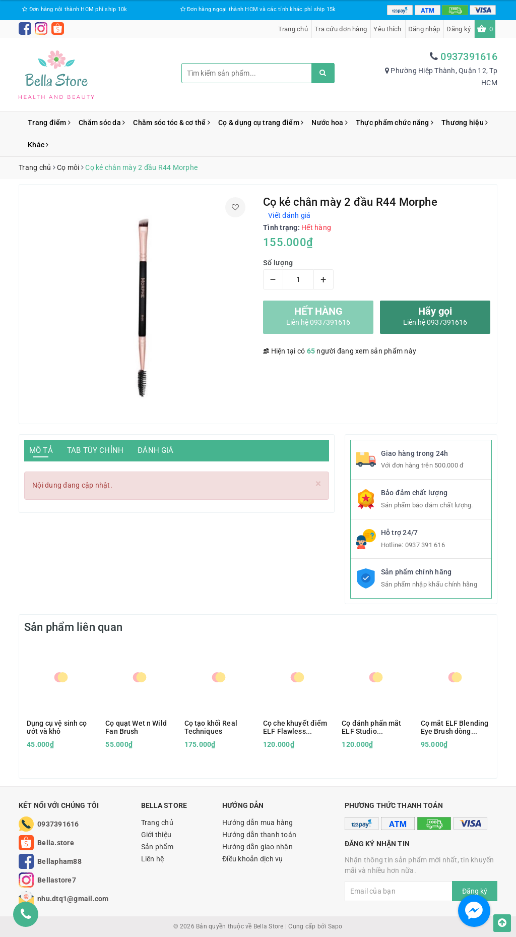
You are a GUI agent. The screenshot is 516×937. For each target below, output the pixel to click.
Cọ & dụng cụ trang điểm (260, 123)
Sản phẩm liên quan (73, 627)
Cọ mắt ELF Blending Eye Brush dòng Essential (455, 727)
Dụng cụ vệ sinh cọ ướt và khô (57, 727)
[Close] (318, 484)
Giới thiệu (156, 835)
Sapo (335, 926)
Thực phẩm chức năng (394, 123)
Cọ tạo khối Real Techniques (210, 727)
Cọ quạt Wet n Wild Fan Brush (136, 727)
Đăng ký (458, 29)
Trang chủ (293, 29)
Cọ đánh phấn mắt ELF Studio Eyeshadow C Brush (373, 727)
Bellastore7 (56, 880)
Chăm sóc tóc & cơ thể (171, 123)
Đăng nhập (424, 29)
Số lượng (278, 263)
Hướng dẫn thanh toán (259, 835)
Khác (38, 145)
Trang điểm (49, 123)
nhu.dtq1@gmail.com (73, 899)
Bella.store (55, 843)
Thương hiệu (464, 123)
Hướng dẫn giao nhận (257, 847)
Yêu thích (387, 29)
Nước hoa (329, 123)
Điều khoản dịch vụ (252, 859)
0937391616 (468, 56)
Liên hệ (152, 859)
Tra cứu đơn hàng (340, 29)
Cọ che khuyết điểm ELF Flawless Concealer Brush (295, 727)
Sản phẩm (157, 847)
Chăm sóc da (102, 123)
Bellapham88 (59, 861)
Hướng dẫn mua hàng (257, 822)
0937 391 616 (425, 545)
